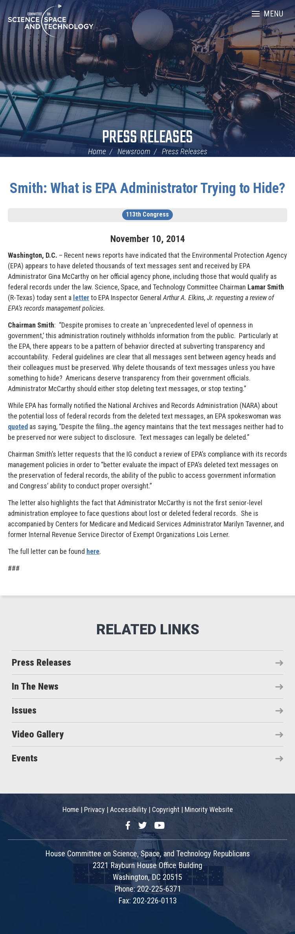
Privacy (94, 809)
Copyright (166, 809)
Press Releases (147, 137)
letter (81, 297)
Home (97, 151)
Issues (24, 710)
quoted (18, 426)
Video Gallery (38, 734)
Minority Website (209, 809)
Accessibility (128, 809)
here (92, 551)
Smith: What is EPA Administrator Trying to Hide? (147, 188)
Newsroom (133, 151)
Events (25, 758)
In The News (35, 686)
